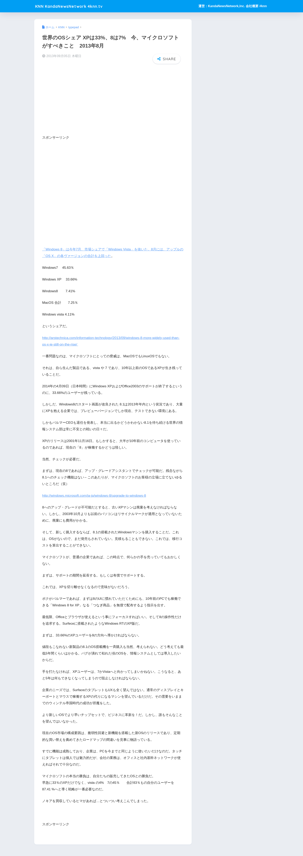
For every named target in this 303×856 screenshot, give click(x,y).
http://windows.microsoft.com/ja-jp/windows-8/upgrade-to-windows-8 (93, 495)
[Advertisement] (113, 98)
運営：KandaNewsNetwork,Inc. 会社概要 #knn (232, 6)
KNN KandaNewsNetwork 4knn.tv (74, 6)
